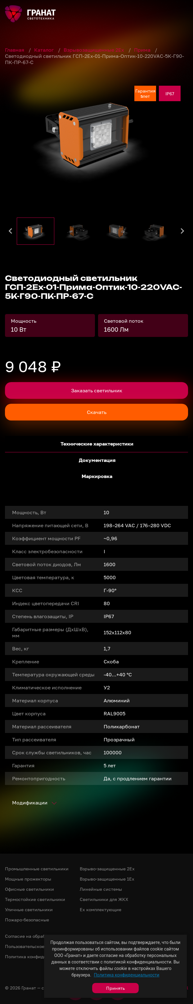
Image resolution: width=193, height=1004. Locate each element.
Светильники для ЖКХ (104, 899)
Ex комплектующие (100, 909)
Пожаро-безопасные (27, 919)
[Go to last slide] (11, 231)
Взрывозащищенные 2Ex (94, 50)
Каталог (44, 50)
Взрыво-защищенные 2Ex (107, 868)
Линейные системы (101, 889)
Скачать (96, 412)
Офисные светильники (29, 889)
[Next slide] (182, 231)
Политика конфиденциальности (126, 974)
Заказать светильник (96, 390)
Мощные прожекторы (28, 878)
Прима (143, 50)
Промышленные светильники (37, 868)
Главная (15, 50)
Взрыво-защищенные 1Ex (107, 878)
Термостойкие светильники (35, 899)
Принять (115, 988)
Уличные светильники (29, 909)
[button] (35, 231)
